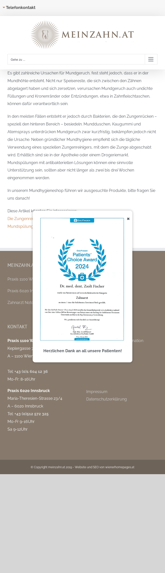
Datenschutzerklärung (106, 399)
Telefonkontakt (20, 7)
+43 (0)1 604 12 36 (31, 371)
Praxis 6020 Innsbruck (27, 290)
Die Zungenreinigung (26, 218)
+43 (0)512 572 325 (31, 413)
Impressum (96, 391)
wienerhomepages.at (119, 467)
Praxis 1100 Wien (22, 279)
